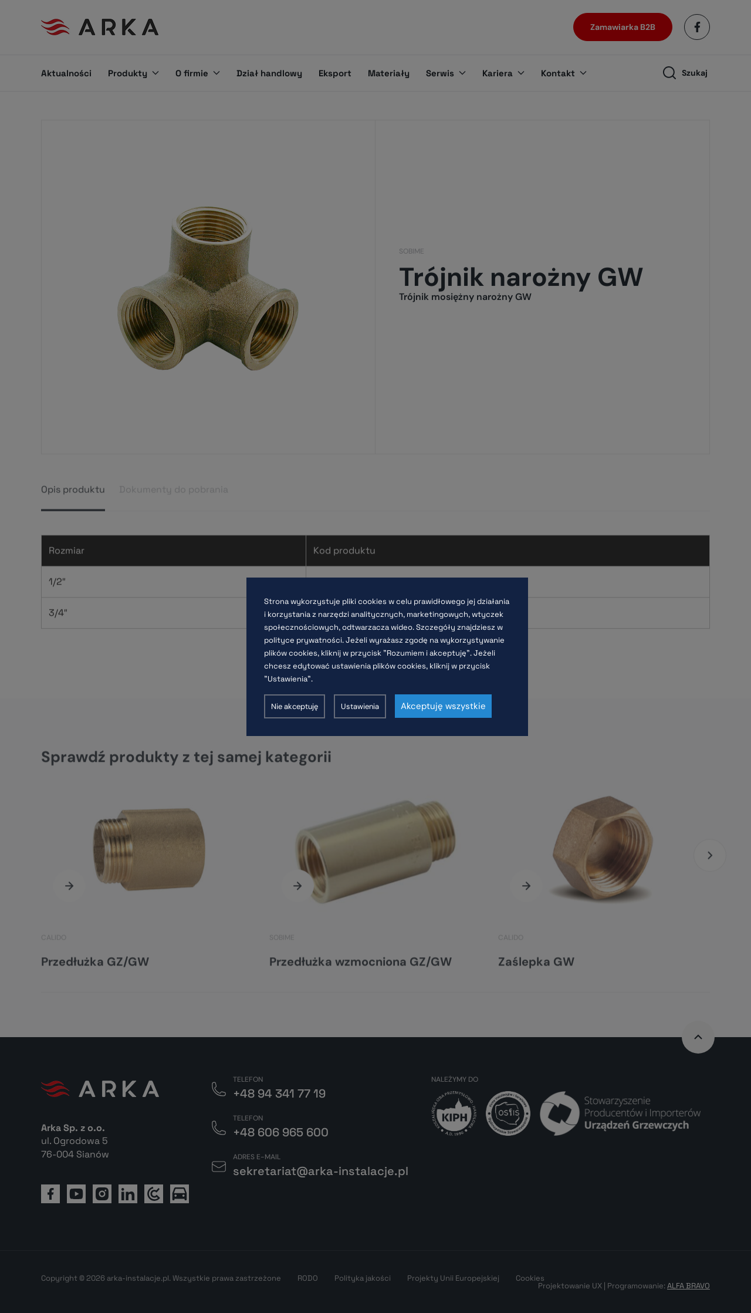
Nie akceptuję (294, 706)
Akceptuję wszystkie (443, 706)
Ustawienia (360, 706)
